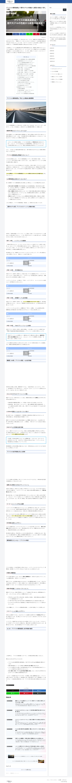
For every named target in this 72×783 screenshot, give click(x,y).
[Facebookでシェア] (16, 34)
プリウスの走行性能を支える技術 (23, 80)
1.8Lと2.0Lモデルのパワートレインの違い (25, 75)
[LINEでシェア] (29, 34)
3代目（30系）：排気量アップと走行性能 (25, 70)
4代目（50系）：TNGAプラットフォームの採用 (27, 72)
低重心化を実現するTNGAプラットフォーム (26, 82)
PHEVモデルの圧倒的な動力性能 (24, 78)
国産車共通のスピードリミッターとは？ (25, 60)
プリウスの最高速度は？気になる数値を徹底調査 (26, 59)
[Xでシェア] (9, 34)
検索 (50, 7)
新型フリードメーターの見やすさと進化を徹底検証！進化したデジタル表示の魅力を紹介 (58, 23)
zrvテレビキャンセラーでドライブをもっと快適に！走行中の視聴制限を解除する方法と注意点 (58, 39)
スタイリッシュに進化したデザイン (24, 91)
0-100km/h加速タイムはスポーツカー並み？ (26, 77)
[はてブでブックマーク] (23, 34)
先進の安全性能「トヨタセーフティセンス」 (26, 90)
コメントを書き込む (26, 769)
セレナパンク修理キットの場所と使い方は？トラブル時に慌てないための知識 (58, 18)
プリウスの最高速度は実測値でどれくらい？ (26, 62)
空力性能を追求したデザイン (23, 85)
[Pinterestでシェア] (36, 34)
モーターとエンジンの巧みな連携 (24, 83)
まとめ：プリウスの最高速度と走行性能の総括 (25, 93)
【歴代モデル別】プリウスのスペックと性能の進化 (26, 65)
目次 (24, 56)
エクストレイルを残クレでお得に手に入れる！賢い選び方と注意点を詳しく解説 (58, 34)
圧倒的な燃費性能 (21, 88)
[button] (43, 34)
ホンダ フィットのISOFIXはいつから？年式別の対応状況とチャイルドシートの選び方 (58, 29)
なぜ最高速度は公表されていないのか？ (25, 64)
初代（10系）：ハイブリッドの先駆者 (25, 67)
